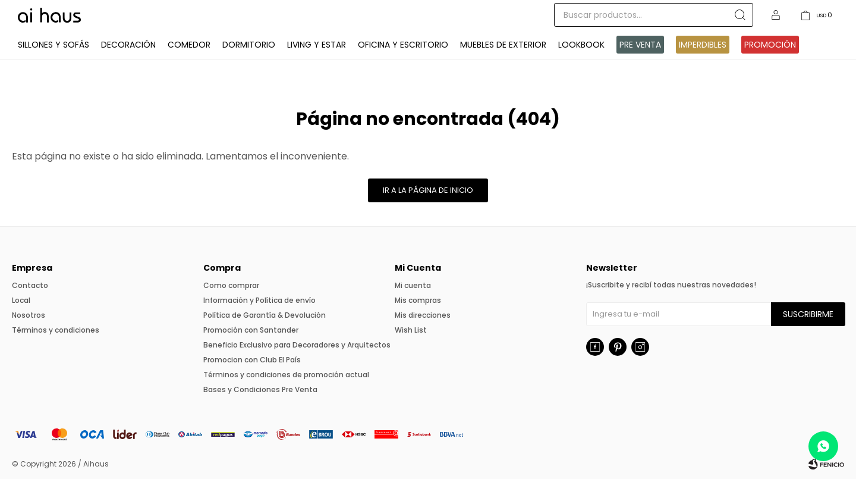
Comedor (189, 45)
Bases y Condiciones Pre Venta (260, 389)
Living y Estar (316, 45)
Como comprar (231, 285)
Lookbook (581, 45)
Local (21, 300)
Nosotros (28, 315)
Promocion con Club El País (252, 360)
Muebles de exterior (503, 45)
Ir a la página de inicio (428, 190)
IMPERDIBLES (702, 45)
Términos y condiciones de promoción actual (286, 375)
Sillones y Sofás (53, 45)
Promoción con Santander (250, 330)
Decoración (128, 45)
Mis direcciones (423, 315)
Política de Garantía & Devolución (264, 315)
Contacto (30, 285)
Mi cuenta (413, 285)
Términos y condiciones (55, 330)
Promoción (770, 45)
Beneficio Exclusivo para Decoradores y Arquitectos (297, 345)
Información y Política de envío (259, 300)
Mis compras (418, 300)
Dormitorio (248, 45)
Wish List (411, 330)
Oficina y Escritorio (403, 45)
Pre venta (640, 45)
